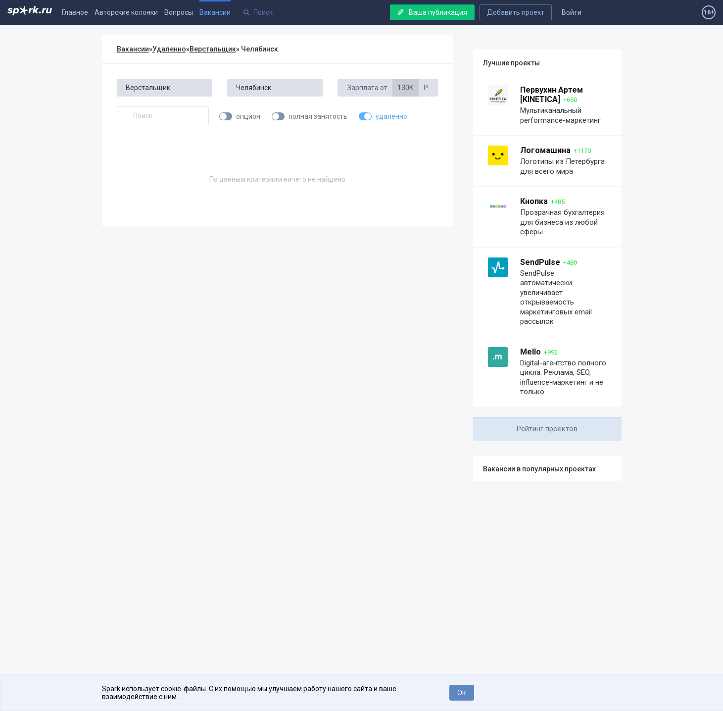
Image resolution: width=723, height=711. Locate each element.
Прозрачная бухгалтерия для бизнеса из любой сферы (562, 222)
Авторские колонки (126, 12)
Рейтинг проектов (547, 428)
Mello (530, 351)
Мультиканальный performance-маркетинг (560, 115)
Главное (75, 12)
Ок (461, 693)
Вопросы (178, 12)
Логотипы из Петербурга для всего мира (562, 166)
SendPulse (540, 262)
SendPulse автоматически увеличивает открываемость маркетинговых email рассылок (556, 297)
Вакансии (215, 12)
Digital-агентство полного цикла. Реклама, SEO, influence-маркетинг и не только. (563, 377)
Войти (571, 12)
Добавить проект (515, 12)
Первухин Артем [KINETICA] (551, 94)
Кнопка (534, 201)
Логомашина (545, 150)
